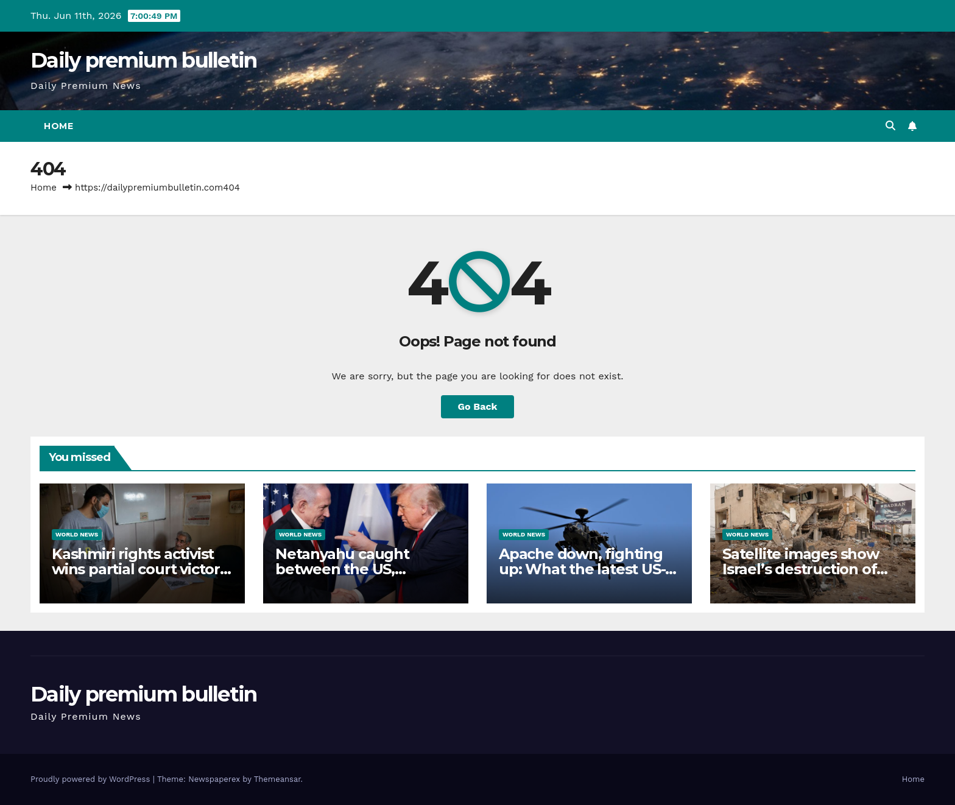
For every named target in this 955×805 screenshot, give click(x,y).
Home (58, 126)
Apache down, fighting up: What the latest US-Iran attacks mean (582, 569)
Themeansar (277, 779)
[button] (890, 126)
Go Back (478, 406)
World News (76, 534)
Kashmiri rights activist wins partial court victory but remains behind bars (140, 569)
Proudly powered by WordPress (91, 779)
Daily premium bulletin (143, 60)
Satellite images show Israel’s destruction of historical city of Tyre (800, 569)
